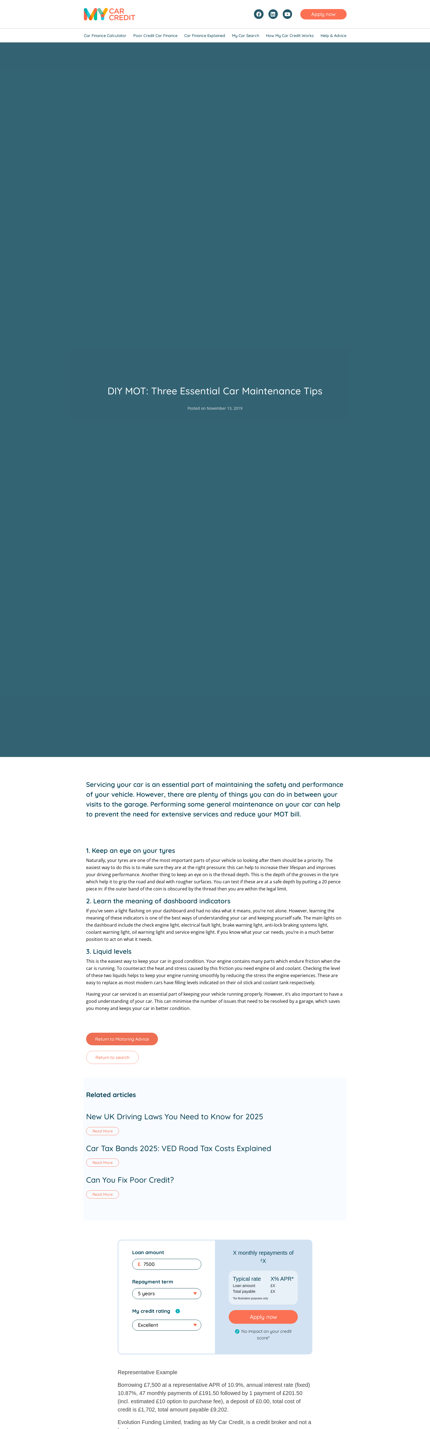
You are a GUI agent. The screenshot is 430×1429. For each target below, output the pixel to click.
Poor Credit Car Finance (155, 35)
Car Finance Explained (204, 35)
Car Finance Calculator (105, 35)
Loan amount (148, 1253)
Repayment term (152, 1282)
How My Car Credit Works (290, 35)
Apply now (263, 1317)
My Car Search (245, 35)
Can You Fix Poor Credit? (130, 1180)
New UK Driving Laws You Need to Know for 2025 (174, 1116)
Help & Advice (333, 35)
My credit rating (151, 1311)
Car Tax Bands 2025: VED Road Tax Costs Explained (178, 1148)
